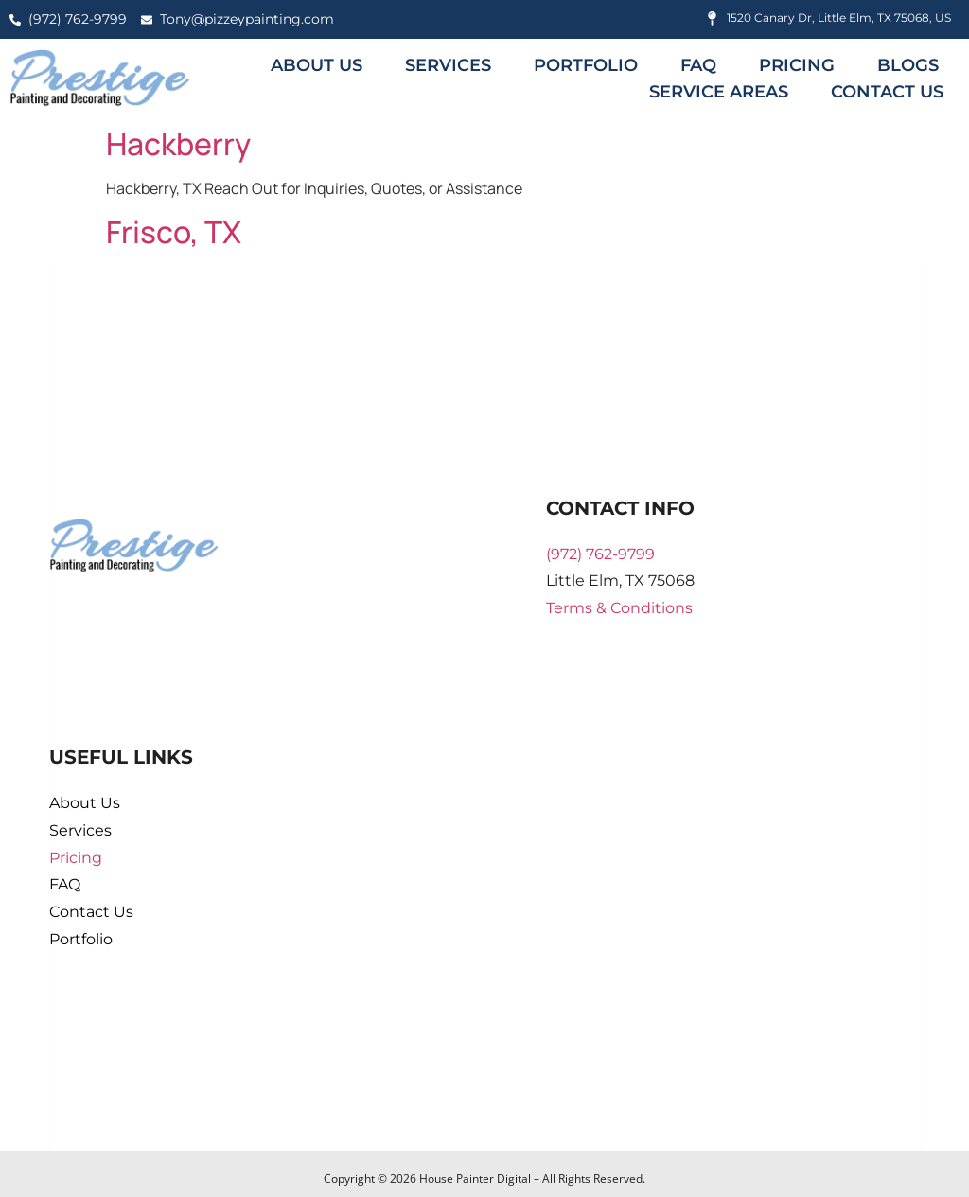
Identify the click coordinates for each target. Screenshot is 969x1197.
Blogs (908, 65)
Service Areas (718, 91)
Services (448, 65)
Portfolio (586, 65)
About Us (316, 65)
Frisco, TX (173, 232)
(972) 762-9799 (600, 554)
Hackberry (178, 144)
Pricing (797, 65)
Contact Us (887, 91)
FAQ (698, 65)
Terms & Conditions (619, 608)
